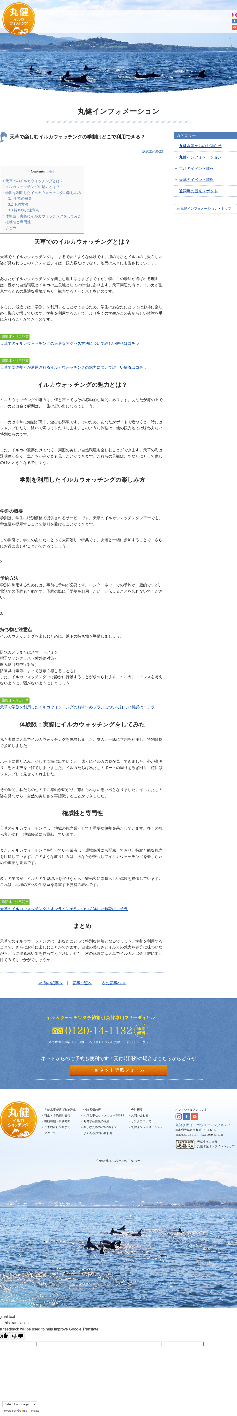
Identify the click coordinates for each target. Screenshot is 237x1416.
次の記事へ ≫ (114, 983)
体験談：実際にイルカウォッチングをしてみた (42, 216)
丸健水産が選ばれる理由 (60, 1109)
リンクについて (141, 1121)
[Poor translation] (17, 1336)
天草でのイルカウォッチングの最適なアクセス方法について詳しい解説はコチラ (69, 343)
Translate (28, 1410)
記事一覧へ (82, 983)
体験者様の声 (92, 1109)
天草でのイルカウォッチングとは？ (33, 181)
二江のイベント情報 (196, 168)
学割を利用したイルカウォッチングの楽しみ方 (42, 193)
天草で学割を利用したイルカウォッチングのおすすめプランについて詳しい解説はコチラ (77, 707)
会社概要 (137, 1109)
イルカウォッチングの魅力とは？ (31, 187)
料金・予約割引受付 (99, 21)
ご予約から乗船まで (180, 21)
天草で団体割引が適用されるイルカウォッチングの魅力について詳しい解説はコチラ (73, 367)
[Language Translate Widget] (19, 1404)
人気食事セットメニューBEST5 (103, 1115)
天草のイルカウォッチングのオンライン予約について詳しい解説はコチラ (64, 909)
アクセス (215, 21)
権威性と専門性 (17, 222)
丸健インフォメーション (200, 157)
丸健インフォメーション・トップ (205, 208)
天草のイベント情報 (196, 180)
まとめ (9, 228)
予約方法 (18, 204)
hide (49, 171)
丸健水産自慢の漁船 (96, 1121)
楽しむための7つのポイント (101, 1127)
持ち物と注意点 (23, 210)
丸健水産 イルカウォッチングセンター (204, 1125)
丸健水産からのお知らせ (200, 146)
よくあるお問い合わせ (97, 1133)
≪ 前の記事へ (50, 983)
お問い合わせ (139, 1115)
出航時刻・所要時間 (139, 21)
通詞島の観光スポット (198, 191)
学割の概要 (20, 198)
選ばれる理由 (62, 21)
